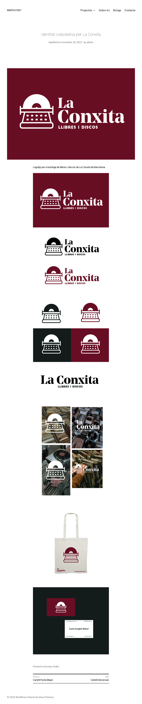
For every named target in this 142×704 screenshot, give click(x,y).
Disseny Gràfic (51, 666)
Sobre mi (104, 10)
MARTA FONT (14, 10)
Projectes (86, 10)
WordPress (21, 697)
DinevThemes (46, 697)
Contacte (130, 10)
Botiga (117, 10)
